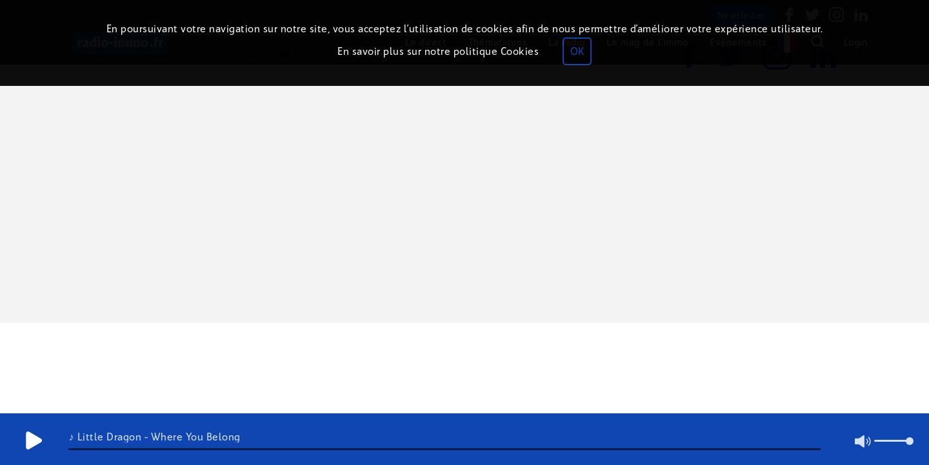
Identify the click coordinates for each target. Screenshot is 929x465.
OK (577, 51)
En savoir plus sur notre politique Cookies (438, 51)
